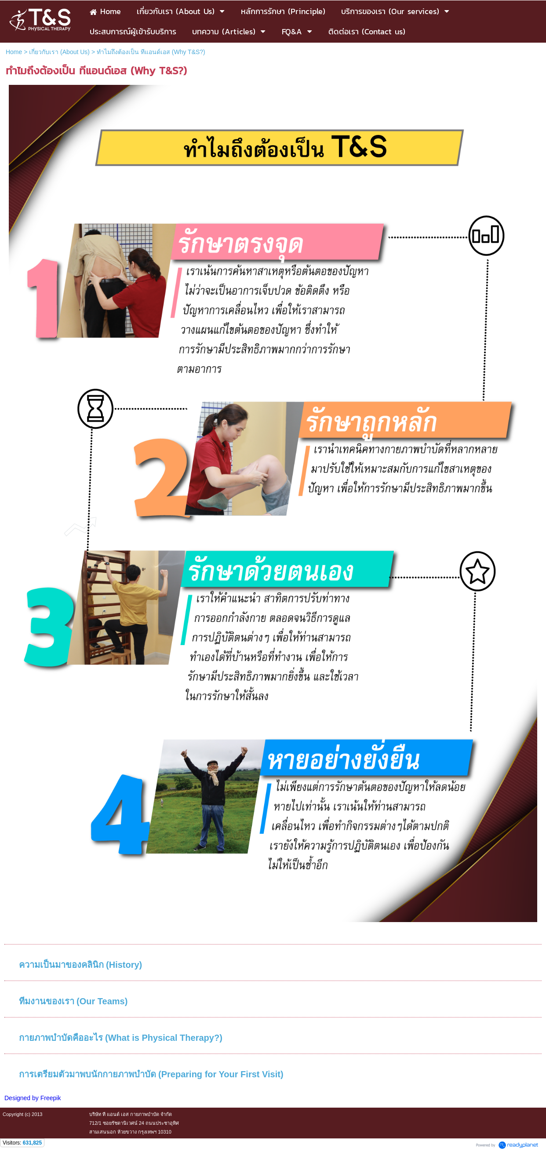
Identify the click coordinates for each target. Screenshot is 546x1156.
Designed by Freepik (32, 1097)
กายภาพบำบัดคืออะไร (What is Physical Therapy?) (120, 1038)
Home (14, 51)
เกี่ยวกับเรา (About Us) (59, 51)
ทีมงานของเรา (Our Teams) (73, 1001)
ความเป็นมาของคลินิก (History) (80, 965)
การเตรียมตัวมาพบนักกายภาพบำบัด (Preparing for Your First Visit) (151, 1074)
